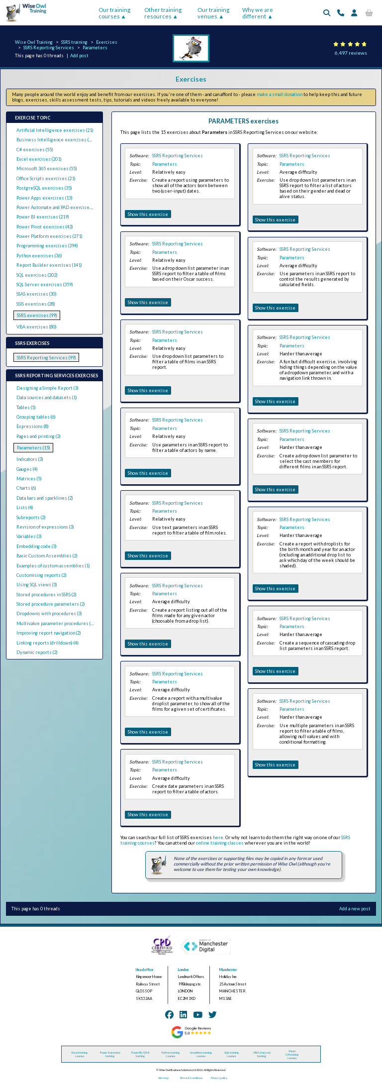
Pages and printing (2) (38, 436)
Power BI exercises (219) (42, 216)
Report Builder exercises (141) (49, 265)
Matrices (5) (29, 478)
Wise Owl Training (34, 42)
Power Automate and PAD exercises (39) (58, 207)
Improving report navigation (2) (48, 633)
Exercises (106, 42)
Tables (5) (26, 407)
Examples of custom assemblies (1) (53, 565)
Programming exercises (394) (47, 245)
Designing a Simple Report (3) (47, 388)
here (218, 837)
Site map (163, 1078)
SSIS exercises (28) (35, 304)
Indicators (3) (29, 459)
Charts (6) (26, 488)
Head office (145, 970)
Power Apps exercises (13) (44, 198)
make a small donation (279, 94)
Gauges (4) (27, 469)
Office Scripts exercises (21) (46, 178)
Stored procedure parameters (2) (50, 604)
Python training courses (171, 1054)
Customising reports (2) (41, 575)
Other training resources (163, 12)
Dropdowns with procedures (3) (49, 613)
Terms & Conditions (191, 1078)
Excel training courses (80, 1054)
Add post (79, 55)
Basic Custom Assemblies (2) (47, 555)
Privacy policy (219, 1078)
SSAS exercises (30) (36, 294)
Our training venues (213, 12)
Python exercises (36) (39, 255)
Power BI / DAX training (140, 1054)
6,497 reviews (351, 53)
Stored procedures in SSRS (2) (46, 594)
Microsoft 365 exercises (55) (46, 168)
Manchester (228, 970)
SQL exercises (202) (37, 275)
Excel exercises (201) (39, 159)
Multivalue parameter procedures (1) (55, 623)
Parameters (95, 47)
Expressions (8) (32, 426)
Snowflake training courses (201, 1054)
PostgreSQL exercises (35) (44, 188)
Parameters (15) (33, 447)
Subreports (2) (31, 517)
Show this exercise (148, 214)
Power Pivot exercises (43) (44, 226)
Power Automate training (110, 1054)
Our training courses (114, 12)
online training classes (220, 843)
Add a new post (355, 908)
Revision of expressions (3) (45, 527)
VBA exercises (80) (36, 326)
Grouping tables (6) (36, 417)
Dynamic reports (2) (37, 652)
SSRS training (74, 42)
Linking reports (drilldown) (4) (47, 643)
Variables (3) (29, 536)
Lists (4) (24, 507)
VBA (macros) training (262, 1054)
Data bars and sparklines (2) (44, 498)
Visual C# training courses (292, 1054)
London (183, 970)
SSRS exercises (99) (37, 315)
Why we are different (257, 12)
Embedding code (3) (36, 546)
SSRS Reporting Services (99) (46, 357)
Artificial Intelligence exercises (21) (55, 130)
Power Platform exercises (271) (49, 236)
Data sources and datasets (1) (46, 397)
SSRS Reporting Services (48, 47)
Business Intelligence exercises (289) (56, 139)
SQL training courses (231, 1054)
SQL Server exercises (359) (44, 284)
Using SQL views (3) (36, 584)
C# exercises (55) (34, 149)
